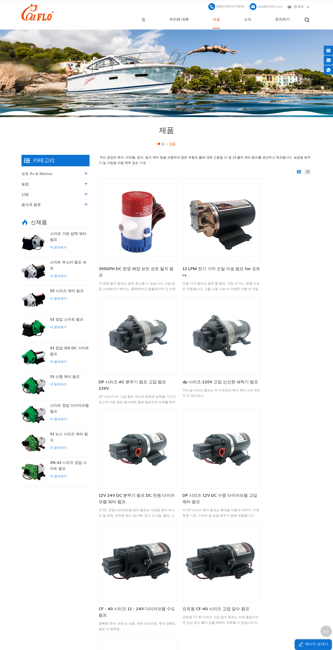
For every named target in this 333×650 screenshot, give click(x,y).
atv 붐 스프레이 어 (179, 578)
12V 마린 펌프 (176, 547)
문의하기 (282, 18)
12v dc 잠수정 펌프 (180, 570)
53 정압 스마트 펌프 (66, 319)
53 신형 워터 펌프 (65, 376)
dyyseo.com (233, 635)
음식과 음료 (31, 204)
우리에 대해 (179, 18)
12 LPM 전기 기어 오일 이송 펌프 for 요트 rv (200, 259)
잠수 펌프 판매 (177, 601)
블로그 (122, 575)
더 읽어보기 (58, 247)
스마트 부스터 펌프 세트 (68, 264)
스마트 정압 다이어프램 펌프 (69, 408)
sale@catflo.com (270, 6)
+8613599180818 (259, 561)
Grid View (299, 171)
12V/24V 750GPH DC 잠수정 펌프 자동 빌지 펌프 (273, 460)
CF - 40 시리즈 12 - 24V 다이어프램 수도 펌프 (130, 460)
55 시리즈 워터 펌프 (67, 290)
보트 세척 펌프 (177, 554)
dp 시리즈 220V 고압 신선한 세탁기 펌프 (130, 359)
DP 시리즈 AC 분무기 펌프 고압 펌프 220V (272, 259)
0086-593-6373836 (230, 6)
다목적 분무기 (176, 562)
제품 (216, 18)
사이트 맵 (124, 583)
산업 (25, 193)
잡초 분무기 (174, 593)
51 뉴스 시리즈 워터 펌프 (69, 436)
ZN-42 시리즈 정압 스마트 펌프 (68, 465)
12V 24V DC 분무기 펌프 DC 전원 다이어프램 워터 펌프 (201, 359)
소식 (247, 18)
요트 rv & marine (36, 173)
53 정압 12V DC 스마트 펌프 (69, 350)
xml (120, 591)
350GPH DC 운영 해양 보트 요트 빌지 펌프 (131, 259)
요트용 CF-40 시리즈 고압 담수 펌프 (201, 460)
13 (240, 493)
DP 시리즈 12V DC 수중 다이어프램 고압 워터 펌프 (274, 359)
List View (307, 171)
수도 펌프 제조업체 (180, 586)
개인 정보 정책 (127, 599)
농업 (25, 183)
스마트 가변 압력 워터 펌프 (68, 236)
